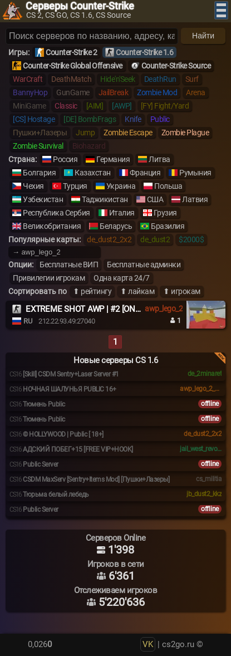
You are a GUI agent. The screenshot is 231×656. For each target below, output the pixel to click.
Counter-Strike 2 (71, 52)
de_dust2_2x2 (109, 239)
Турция (75, 186)
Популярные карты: (44, 239)
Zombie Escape (128, 132)
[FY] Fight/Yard (165, 105)
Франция (145, 172)
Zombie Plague (185, 132)
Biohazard (89, 145)
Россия (65, 159)
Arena (195, 92)
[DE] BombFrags (89, 119)
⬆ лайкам (137, 291)
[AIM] (95, 105)
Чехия (33, 186)
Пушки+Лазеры (40, 132)
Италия (122, 212)
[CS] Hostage (34, 119)
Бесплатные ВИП (69, 264)
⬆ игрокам (181, 291)
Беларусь (116, 226)
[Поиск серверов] (92, 36)
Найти (203, 35)
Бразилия (167, 226)
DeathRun (160, 79)
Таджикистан (105, 199)
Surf (192, 79)
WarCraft (27, 79)
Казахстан (93, 172)
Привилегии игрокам (49, 277)
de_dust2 (155, 239)
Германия (113, 159)
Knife (133, 119)
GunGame (73, 92)
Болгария (39, 172)
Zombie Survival (38, 145)
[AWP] (122, 105)
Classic (66, 105)
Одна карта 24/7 (122, 277)
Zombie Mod (157, 92)
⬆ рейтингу (92, 291)
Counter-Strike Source (176, 65)
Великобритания (52, 226)
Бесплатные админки (143, 264)
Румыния (195, 172)
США (155, 199)
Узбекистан (43, 199)
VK (147, 644)
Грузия (165, 212)
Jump (85, 132)
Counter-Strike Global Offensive (72, 65)
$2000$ (191, 239)
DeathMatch (71, 79)
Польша (168, 186)
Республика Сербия (56, 212)
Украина (121, 186)
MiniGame (29, 105)
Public (160, 119)
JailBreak (114, 92)
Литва (159, 159)
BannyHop (30, 92)
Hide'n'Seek (117, 79)
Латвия (195, 199)
